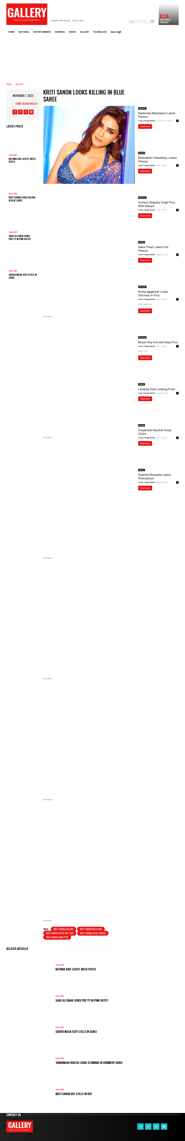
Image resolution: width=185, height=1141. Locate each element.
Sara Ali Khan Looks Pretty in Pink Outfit (20, 237)
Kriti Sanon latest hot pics (59, 933)
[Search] (152, 21)
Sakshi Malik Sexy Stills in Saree (23, 276)
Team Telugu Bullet (26, 103)
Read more (145, 126)
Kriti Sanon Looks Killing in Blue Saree (22, 199)
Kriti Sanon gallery (63, 929)
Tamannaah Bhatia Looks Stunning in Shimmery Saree (89, 1063)
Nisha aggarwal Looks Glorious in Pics (153, 293)
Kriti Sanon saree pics (57, 937)
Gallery (164, 16)
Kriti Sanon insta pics (91, 929)
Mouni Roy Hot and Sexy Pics (158, 342)
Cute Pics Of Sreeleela (165, 21)
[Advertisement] (92, 57)
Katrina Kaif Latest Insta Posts (22, 160)
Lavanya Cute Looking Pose (156, 389)
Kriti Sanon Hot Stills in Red (74, 1094)
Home (8, 84)
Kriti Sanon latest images (93, 933)
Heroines (142, 108)
